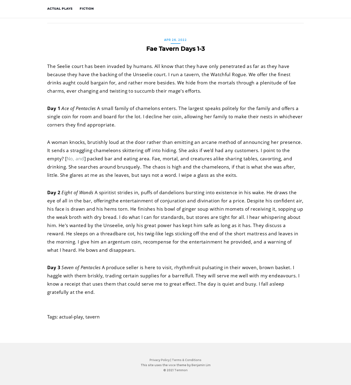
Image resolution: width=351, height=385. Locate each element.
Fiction (87, 8)
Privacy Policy (160, 360)
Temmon (181, 370)
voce (172, 365)
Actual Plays (60, 8)
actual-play (71, 317)
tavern (92, 317)
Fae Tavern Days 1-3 (175, 48)
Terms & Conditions (186, 360)
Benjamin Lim (201, 365)
